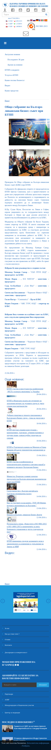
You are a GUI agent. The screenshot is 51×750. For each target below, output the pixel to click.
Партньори (7, 694)
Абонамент (43, 685)
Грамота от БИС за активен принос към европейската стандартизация (30, 727)
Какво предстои (11, 91)
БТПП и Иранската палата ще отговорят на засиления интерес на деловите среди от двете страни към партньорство (25, 403)
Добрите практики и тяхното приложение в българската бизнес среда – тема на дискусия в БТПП (26, 418)
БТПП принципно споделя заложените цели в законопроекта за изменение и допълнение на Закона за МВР (25, 544)
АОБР (5, 700)
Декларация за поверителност (14, 652)
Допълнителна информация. (38, 743)
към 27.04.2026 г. (14, 18)
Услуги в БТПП (11, 75)
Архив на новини (14, 65)
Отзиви (6, 639)
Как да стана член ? (10, 634)
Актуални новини (12, 54)
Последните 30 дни (15, 59)
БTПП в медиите (12, 70)
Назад (7, 101)
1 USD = (14, 21)
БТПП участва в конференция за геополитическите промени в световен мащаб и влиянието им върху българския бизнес (26, 464)
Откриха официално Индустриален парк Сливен (30, 739)
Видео (7, 85)
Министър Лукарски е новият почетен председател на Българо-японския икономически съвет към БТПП (26, 479)
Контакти (7, 645)
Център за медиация (11, 713)
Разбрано (26, 746)
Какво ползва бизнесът (15, 80)
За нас (5, 628)
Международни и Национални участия (18, 705)
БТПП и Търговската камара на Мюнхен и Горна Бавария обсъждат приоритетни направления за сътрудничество (26, 450)
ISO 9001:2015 (37, 26)
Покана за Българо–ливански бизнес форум (24, 515)
